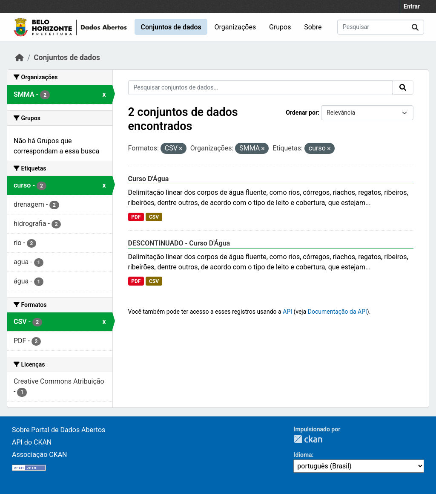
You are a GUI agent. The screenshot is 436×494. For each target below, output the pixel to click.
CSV (154, 217)
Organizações (235, 27)
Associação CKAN (39, 455)
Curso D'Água (148, 179)
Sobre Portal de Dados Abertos (58, 430)
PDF (136, 217)
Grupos (280, 27)
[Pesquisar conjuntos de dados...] (380, 27)
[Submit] (415, 27)
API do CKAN (32, 442)
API (287, 311)
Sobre (312, 27)
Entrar (412, 6)
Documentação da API (337, 311)
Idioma (302, 454)
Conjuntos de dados (171, 27)
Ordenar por (302, 112)
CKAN (307, 439)
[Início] (19, 57)
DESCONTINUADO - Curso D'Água (179, 243)
